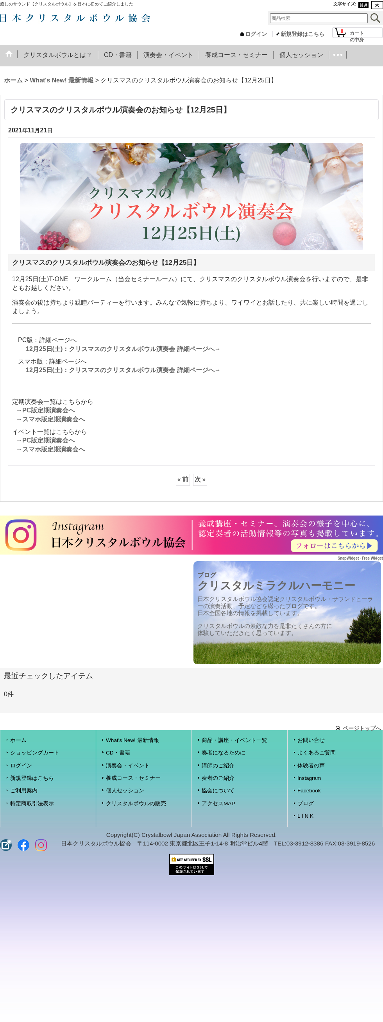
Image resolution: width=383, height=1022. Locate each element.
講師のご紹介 (218, 766)
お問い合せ (311, 740)
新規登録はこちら (302, 34)
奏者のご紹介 (218, 778)
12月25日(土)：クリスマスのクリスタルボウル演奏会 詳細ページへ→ (123, 349)
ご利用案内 (24, 791)
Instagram (309, 778)
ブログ (305, 803)
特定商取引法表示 (32, 803)
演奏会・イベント (128, 766)
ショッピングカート (34, 753)
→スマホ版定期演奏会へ (50, 419)
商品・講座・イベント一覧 (234, 740)
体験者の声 (311, 766)
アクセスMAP (218, 803)
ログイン (256, 34)
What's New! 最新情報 (132, 740)
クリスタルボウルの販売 (136, 803)
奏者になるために (223, 753)
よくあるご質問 (316, 753)
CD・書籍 (118, 753)
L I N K (305, 816)
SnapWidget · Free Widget (360, 558)
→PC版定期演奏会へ (45, 410)
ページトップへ (362, 728)
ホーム (18, 740)
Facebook (309, 791)
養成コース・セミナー (133, 778)
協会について (218, 791)
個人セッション (125, 791)
